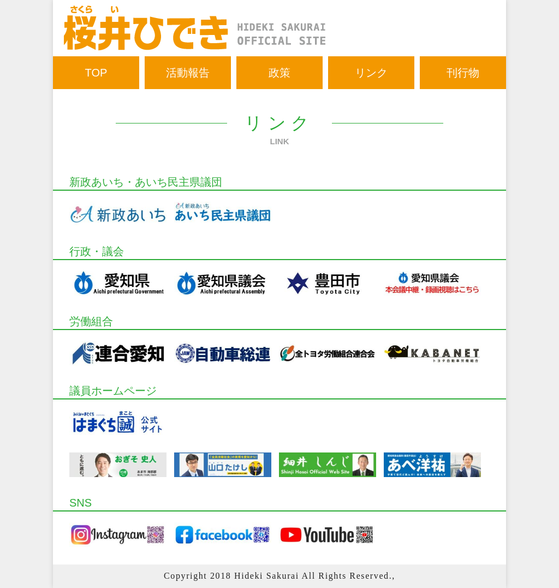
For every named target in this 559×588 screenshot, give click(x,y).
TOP (96, 73)
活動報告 (188, 73)
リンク (371, 73)
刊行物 (463, 73)
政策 (279, 73)
